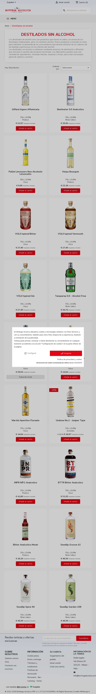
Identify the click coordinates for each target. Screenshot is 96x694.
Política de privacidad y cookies (69, 359)
